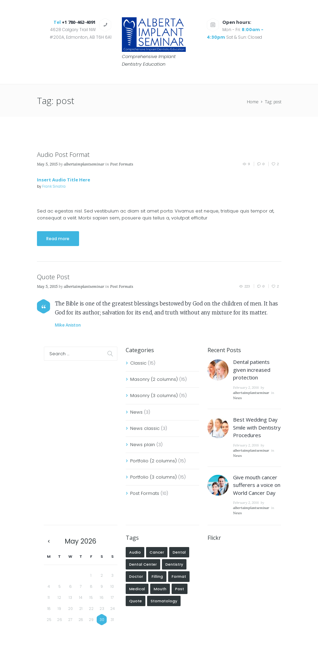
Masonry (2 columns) (154, 379)
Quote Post (53, 277)
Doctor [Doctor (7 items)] (136, 576)
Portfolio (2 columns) (153, 461)
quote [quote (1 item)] (135, 601)
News (136, 412)
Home (253, 102)
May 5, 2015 (47, 164)
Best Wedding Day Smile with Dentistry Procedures (257, 427)
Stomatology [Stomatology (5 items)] (164, 601)
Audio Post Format (63, 154)
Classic (138, 363)
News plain (142, 444)
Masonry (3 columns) (154, 395)
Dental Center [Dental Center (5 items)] (143, 564)
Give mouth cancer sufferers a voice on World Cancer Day (256, 485)
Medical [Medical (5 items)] (137, 589)
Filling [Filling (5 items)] (157, 576)
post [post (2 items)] (179, 589)
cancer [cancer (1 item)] (157, 552)
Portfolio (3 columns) (153, 477)
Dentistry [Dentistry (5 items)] (174, 564)
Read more (57, 239)
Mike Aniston (68, 325)
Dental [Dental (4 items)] (179, 552)
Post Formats (121, 164)
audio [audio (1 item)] (135, 552)
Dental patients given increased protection (251, 369)
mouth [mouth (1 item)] (160, 589)
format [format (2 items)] (179, 576)
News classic (145, 428)
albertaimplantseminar (84, 164)
